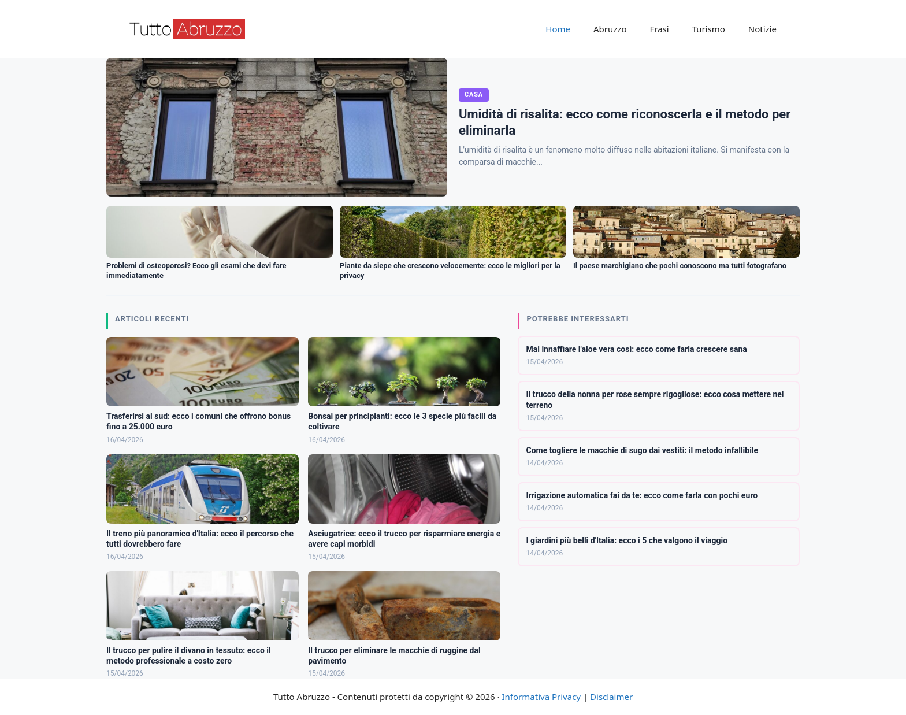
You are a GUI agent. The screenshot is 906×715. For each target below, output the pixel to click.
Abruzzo (609, 29)
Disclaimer (611, 696)
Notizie (762, 29)
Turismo (708, 29)
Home (557, 29)
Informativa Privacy (541, 696)
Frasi (659, 29)
